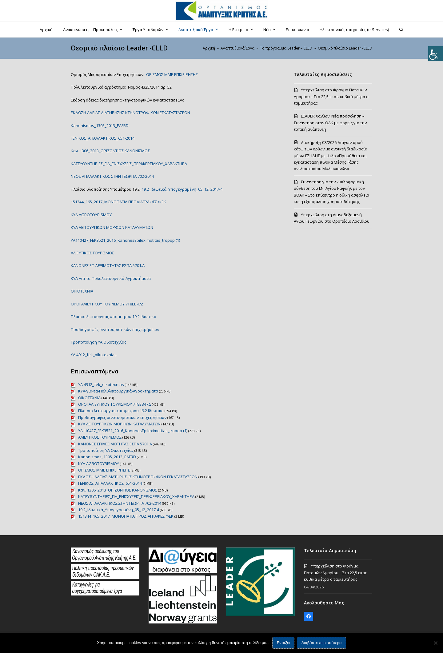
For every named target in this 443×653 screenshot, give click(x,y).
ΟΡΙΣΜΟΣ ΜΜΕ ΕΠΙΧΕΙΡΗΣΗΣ (172, 74)
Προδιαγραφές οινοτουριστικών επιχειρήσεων (115, 329)
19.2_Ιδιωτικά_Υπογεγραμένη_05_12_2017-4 (182, 189)
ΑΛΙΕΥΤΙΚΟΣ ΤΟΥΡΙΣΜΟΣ (92, 253)
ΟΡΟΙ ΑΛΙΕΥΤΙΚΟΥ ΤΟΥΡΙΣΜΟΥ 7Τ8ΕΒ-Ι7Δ (107, 304)
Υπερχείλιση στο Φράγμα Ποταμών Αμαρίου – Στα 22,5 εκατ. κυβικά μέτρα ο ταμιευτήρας (331, 96)
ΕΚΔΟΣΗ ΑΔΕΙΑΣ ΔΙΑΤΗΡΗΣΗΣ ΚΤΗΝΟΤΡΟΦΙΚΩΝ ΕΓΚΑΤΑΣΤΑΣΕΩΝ (130, 112)
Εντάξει (283, 643)
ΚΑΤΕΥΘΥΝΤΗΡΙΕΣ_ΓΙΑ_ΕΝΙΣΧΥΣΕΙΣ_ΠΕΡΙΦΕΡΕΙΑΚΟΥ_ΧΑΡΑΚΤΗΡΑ (129, 163)
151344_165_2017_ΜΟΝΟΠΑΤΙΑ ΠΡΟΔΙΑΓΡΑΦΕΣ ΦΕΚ (118, 202)
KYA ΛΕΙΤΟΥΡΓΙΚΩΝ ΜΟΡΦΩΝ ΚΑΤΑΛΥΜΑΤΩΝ (112, 227)
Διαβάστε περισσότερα (321, 643)
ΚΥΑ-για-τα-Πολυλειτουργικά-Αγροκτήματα (111, 278)
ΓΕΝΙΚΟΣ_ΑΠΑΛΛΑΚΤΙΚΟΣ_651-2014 (102, 138)
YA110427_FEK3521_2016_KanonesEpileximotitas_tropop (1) (125, 240)
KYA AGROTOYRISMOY (91, 214)
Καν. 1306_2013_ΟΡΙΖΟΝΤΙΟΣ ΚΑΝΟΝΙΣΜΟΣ (110, 150)
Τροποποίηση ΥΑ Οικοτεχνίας (98, 342)
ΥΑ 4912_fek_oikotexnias (94, 354)
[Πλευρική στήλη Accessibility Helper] (435, 53)
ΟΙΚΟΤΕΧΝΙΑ (82, 291)
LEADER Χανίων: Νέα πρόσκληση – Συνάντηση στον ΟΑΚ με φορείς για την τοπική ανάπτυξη (330, 122)
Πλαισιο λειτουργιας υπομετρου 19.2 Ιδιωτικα (113, 316)
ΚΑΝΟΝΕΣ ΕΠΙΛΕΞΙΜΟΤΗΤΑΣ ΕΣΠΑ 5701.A (108, 265)
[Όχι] (435, 643)
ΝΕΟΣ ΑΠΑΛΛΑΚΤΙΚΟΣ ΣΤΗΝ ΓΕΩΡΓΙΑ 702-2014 (112, 176)
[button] (401, 29)
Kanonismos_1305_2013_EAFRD (100, 125)
